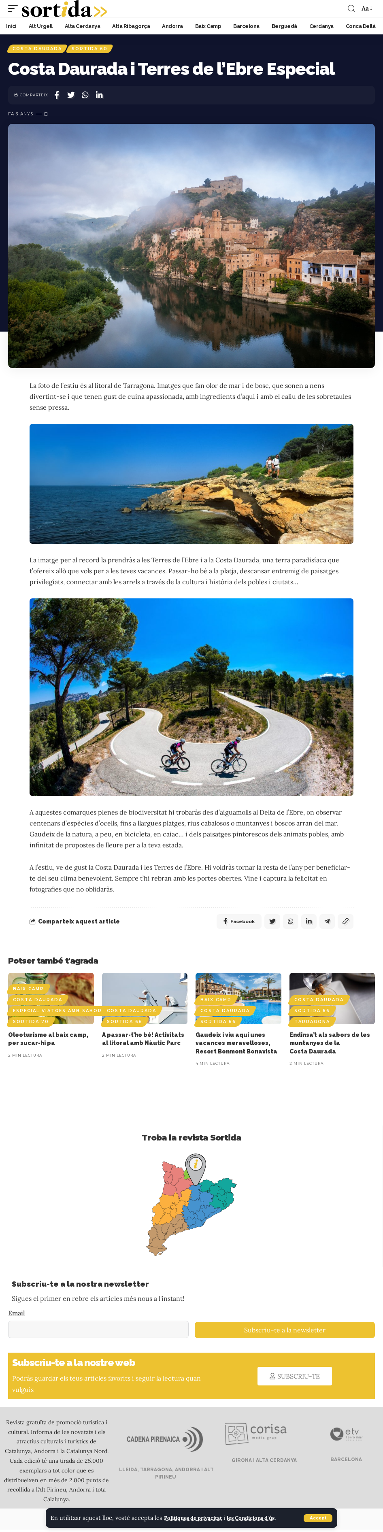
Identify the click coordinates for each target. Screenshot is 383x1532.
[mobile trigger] (15, 8)
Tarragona (312, 1024)
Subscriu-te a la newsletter (285, 1333)
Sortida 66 (125, 1024)
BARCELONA (345, 1462)
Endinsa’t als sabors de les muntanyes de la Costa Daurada (329, 1045)
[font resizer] (366, 8)
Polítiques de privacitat (197, 1518)
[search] (351, 8)
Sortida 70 (31, 1024)
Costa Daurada (37, 49)
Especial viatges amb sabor (57, 1013)
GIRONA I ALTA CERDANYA (263, 1463)
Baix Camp (28, 991)
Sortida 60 (91, 49)
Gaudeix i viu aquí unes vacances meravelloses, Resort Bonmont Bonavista (236, 1045)
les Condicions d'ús (261, 1518)
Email (16, 1316)
